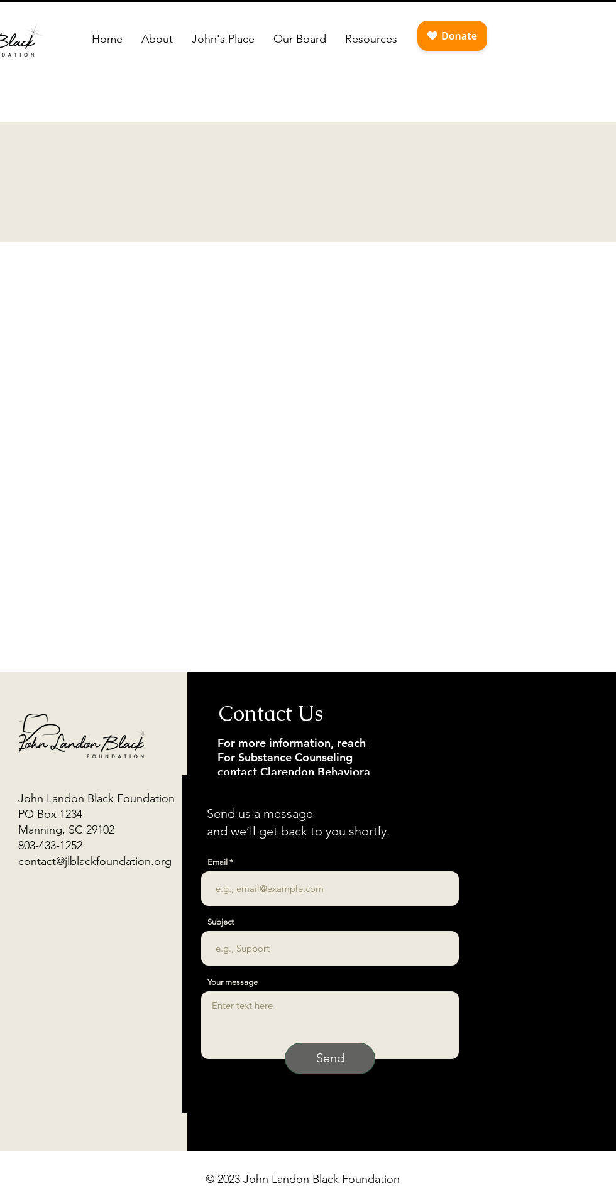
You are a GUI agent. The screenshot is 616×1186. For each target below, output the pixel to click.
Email (217, 862)
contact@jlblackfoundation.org (95, 861)
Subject (220, 922)
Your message (232, 982)
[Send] (330, 1058)
